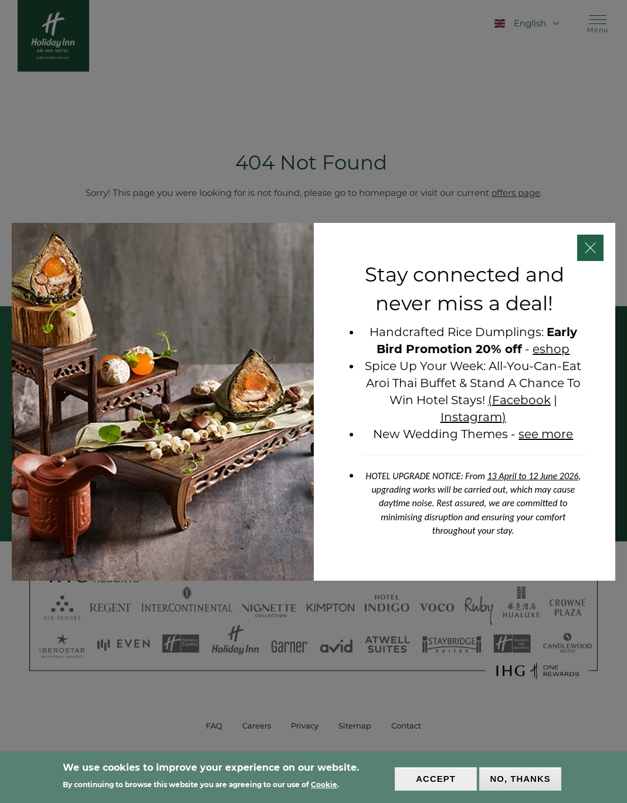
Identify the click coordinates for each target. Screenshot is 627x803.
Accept (436, 779)
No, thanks (520, 779)
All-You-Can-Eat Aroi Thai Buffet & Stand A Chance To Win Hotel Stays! (474, 383)
